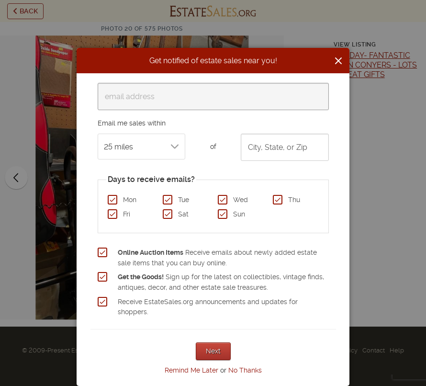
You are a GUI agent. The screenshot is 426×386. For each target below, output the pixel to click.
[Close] (338, 61)
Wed (240, 200)
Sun (239, 214)
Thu (294, 200)
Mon (129, 200)
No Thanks (245, 370)
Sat (183, 214)
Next (213, 351)
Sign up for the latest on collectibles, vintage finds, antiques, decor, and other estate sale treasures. (221, 282)
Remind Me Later (191, 370)
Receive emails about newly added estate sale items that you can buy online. (217, 258)
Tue (183, 200)
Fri (126, 214)
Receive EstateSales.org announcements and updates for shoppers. (208, 307)
